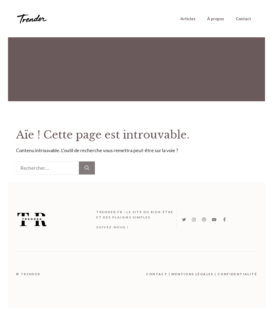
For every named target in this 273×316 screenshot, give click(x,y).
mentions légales (192, 274)
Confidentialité (237, 274)
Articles (187, 18)
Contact (243, 18)
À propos (215, 18)
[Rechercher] (87, 168)
